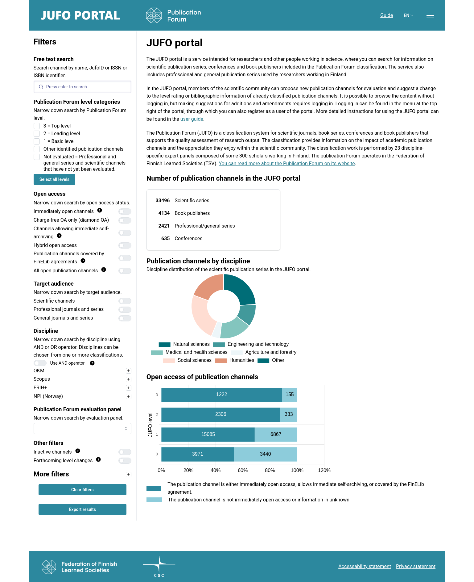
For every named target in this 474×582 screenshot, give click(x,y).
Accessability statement (364, 566)
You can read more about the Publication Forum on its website (287, 163)
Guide (386, 15)
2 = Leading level (61, 133)
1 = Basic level (59, 141)
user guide (191, 119)
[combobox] (82, 428)
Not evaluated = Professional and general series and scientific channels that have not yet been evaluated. (84, 163)
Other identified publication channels (83, 149)
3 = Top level (57, 126)
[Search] (82, 87)
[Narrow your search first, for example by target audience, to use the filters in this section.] (128, 474)
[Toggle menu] (430, 15)
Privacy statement (415, 566)
